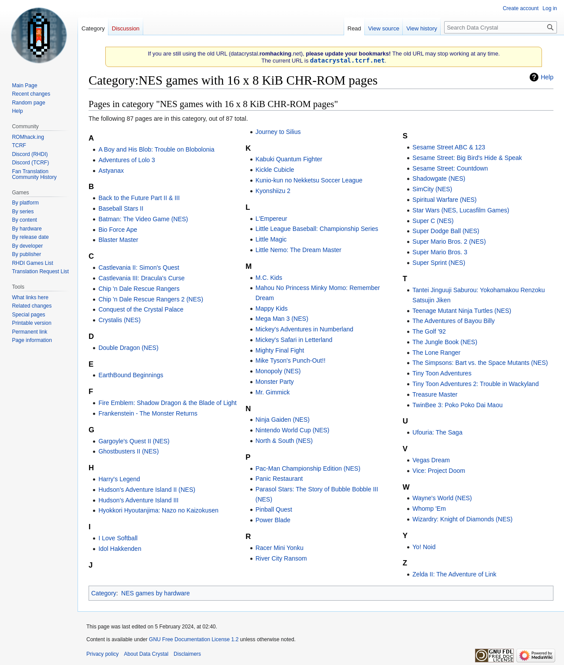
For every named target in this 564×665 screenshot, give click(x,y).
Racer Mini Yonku (280, 547)
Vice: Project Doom (438, 470)
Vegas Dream (431, 460)
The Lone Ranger (436, 352)
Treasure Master (434, 394)
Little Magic (271, 239)
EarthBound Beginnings (130, 375)
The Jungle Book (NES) (444, 342)
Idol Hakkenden (119, 548)
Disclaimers (187, 654)
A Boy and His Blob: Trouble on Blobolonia (156, 149)
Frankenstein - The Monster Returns (147, 413)
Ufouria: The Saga (437, 432)
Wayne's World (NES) (442, 498)
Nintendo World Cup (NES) (293, 430)
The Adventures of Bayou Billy (453, 320)
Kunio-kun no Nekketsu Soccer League (309, 180)
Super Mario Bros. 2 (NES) (449, 241)
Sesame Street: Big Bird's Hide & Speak (467, 157)
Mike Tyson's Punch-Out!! (291, 360)
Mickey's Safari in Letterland (294, 339)
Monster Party (275, 381)
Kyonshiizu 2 (273, 190)
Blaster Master (118, 239)
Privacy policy (102, 654)
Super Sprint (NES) (438, 262)
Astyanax (111, 170)
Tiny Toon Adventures (441, 373)
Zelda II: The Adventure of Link (454, 574)
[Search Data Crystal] (500, 27)
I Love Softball (117, 538)
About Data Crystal (146, 654)
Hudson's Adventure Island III (138, 500)
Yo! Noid (423, 546)
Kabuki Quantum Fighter (289, 159)
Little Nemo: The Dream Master (298, 249)
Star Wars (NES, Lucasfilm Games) (460, 210)
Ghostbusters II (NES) (128, 451)
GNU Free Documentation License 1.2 (193, 639)
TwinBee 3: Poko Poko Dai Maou (457, 405)
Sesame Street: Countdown (450, 168)
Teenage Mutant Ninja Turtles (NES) (461, 310)
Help (547, 77)
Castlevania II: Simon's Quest (138, 267)
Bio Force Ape (117, 229)
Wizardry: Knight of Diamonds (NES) (462, 519)
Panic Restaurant (279, 478)
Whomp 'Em (429, 508)
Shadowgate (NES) (438, 178)
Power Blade (273, 520)
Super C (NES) (432, 220)
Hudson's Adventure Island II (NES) (146, 489)
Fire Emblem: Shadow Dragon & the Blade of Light (167, 402)
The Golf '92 (429, 331)
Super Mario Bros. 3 (440, 252)
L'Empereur (271, 218)
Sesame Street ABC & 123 (448, 147)
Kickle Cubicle (275, 169)
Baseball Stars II (120, 208)
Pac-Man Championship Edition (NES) (308, 468)
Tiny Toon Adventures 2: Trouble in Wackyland (475, 383)
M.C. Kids (269, 277)
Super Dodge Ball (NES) (445, 230)
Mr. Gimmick (273, 392)
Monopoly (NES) (278, 371)
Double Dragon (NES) (128, 347)
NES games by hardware (155, 593)
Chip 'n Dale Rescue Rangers (138, 288)
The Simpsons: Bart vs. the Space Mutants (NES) (480, 362)
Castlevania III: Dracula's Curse (141, 278)
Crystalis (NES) (119, 319)
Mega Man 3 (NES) (282, 318)
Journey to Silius (278, 131)
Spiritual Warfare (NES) (444, 199)
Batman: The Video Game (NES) (143, 219)
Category (103, 593)
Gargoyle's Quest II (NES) (133, 441)
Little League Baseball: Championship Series (317, 228)
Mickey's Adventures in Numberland (304, 329)
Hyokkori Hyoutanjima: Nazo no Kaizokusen (158, 510)
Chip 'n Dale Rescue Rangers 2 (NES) (150, 299)
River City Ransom (281, 558)
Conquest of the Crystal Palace (140, 309)
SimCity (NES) (432, 189)
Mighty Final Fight (280, 350)
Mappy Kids (272, 308)
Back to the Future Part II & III (138, 197)
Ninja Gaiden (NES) (283, 419)
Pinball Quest (274, 509)
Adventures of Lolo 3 (126, 159)
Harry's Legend (119, 479)
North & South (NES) (284, 440)
